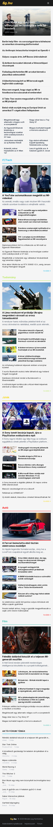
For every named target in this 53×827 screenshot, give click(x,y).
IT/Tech (7, 160)
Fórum (39, 824)
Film (4, 621)
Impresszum (30, 824)
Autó (5, 507)
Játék (5, 397)
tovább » (47, 271)
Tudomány (9, 277)
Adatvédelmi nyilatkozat (12, 824)
